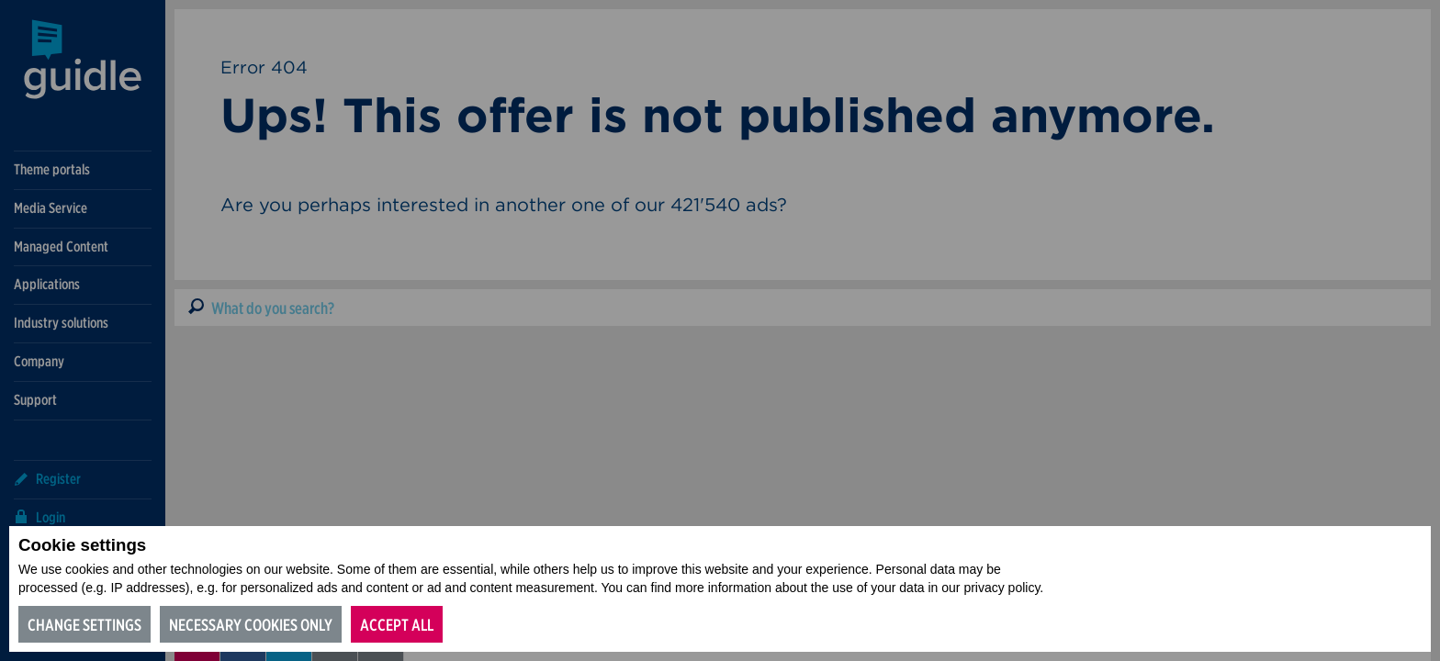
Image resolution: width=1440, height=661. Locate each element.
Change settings (84, 624)
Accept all (396, 624)
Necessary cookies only (250, 624)
